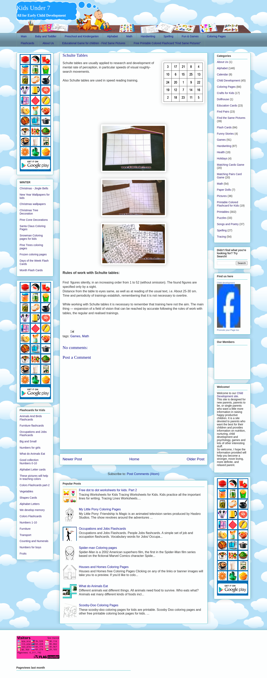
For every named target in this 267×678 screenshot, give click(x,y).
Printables (223, 211)
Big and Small (28, 441)
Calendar (222, 74)
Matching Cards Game (230, 164)
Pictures (222, 196)
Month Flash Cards (31, 270)
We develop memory (32, 510)
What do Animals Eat (93, 586)
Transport (25, 535)
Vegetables (26, 491)
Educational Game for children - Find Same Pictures (93, 43)
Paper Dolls (224, 189)
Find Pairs (223, 111)
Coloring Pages (216, 36)
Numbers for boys (30, 547)
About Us (48, 43)
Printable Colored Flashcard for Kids (228, 204)
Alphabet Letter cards (33, 469)
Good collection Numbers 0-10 (29, 461)
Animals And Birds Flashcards (31, 418)
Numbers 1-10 (28, 522)
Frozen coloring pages (33, 254)
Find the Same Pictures (231, 117)
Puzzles (222, 217)
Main (24, 36)
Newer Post (72, 459)
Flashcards (27, 43)
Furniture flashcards (32, 425)
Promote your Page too (228, 330)
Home (134, 459)
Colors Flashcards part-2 (35, 485)
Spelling (168, 36)
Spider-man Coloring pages (98, 547)
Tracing (221, 236)
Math (129, 36)
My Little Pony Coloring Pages (100, 509)
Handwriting (148, 36)
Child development (226, 283)
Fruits (23, 553)
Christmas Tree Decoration (29, 212)
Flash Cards (224, 127)
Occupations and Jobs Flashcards (102, 528)
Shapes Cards (28, 497)
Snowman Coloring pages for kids (31, 237)
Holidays (222, 158)
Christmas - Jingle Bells (34, 188)
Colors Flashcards (31, 516)
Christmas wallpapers (33, 204)
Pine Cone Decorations (34, 219)
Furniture (25, 528)
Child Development (228, 80)
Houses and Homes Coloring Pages (104, 567)
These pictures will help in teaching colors (34, 477)
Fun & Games (190, 36)
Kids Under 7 (33, 7)
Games (75, 336)
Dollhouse (223, 99)
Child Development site (230, 395)
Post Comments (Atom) (143, 474)
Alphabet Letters (30, 503)
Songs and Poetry (228, 224)
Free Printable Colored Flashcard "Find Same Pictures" (167, 43)
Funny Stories (225, 133)
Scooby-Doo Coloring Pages (98, 605)
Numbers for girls (30, 447)
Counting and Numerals (34, 541)
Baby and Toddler (45, 36)
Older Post (195, 459)
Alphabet (112, 36)
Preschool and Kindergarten (82, 36)
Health (221, 152)
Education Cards (227, 105)
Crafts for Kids (225, 93)
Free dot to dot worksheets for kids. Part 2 (108, 490)
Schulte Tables (75, 55)
